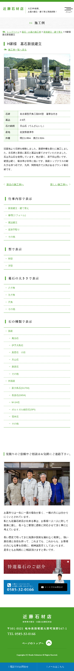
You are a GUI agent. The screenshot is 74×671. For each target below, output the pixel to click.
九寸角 (11, 294)
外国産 (11, 381)
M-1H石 (16, 402)
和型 (10, 258)
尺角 (10, 302)
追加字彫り (14, 229)
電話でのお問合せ (18, 666)
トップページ (13, 32)
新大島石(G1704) (20, 388)
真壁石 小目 (19, 352)
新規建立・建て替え (18, 208)
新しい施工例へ (60, 184)
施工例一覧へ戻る (17, 49)
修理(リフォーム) (17, 215)
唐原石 (15, 366)
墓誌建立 (12, 222)
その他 (11, 236)
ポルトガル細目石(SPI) (23, 409)
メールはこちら (55, 666)
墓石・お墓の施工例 (31, 32)
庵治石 (15, 338)
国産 (10, 331)
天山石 (15, 359)
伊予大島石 (17, 345)
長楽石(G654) (19, 395)
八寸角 (11, 287)
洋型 (10, 265)
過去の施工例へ (14, 184)
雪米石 (15, 416)
